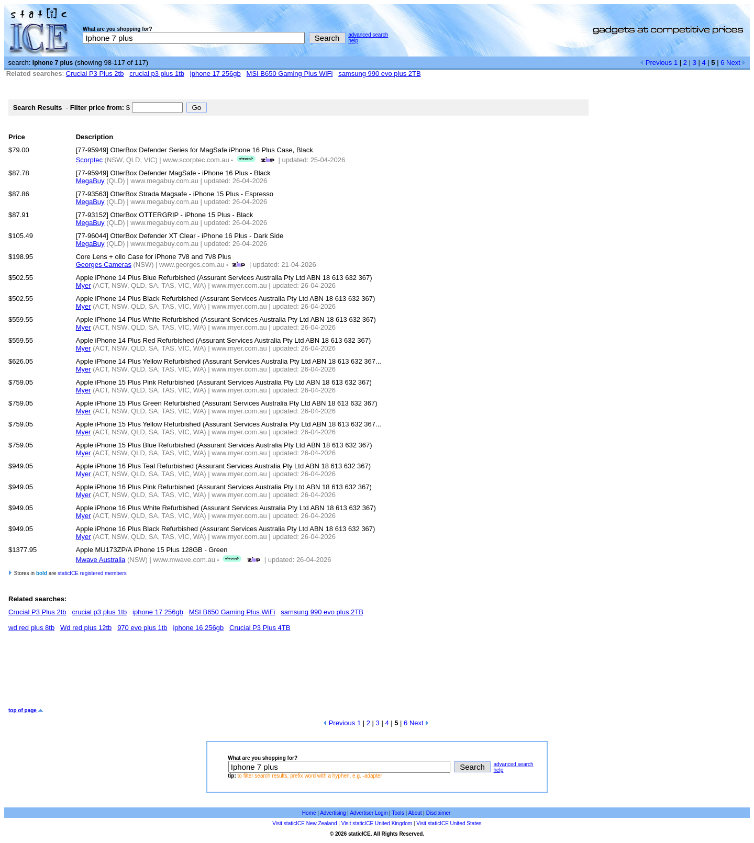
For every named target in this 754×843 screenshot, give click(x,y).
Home (309, 813)
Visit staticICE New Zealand (304, 823)
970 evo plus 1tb (142, 628)
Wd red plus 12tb (86, 628)
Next (736, 62)
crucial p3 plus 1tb (156, 73)
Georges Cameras (103, 264)
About (415, 813)
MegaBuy (90, 181)
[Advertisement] (199, 673)
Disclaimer (438, 813)
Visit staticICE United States (448, 823)
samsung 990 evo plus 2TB (379, 73)
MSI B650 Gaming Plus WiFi (290, 73)
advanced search (368, 35)
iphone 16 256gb (198, 628)
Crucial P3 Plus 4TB (259, 628)
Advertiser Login (368, 813)
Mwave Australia (101, 560)
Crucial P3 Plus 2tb (95, 73)
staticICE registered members (92, 573)
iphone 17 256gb (215, 73)
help (353, 40)
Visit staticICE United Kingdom (376, 823)
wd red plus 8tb (31, 628)
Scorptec (89, 160)
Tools (398, 813)
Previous (656, 62)
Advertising (333, 813)
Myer (83, 285)
